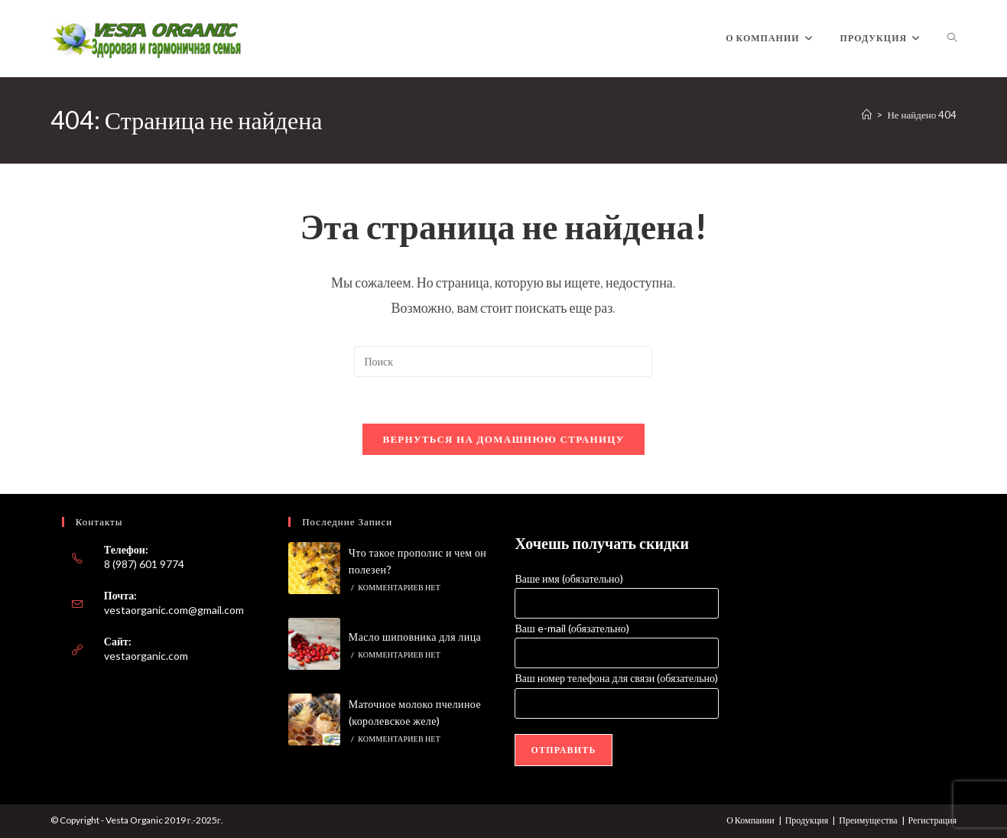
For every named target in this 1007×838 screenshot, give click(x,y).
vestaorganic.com (146, 655)
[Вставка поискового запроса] (503, 361)
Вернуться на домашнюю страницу (503, 439)
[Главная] (867, 115)
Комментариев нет (399, 587)
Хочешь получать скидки (602, 543)
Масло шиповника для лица (415, 636)
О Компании (750, 820)
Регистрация (932, 820)
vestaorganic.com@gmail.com (174, 609)
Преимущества (868, 820)
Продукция (807, 820)
